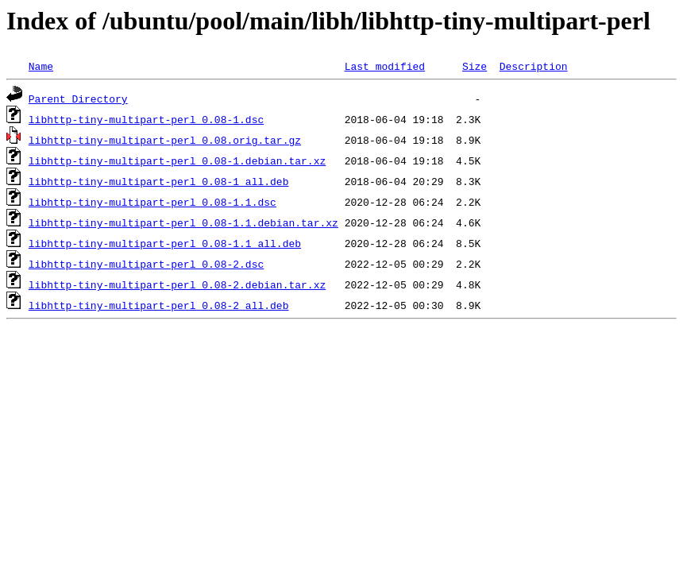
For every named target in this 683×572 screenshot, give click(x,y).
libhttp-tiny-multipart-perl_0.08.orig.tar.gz (165, 140)
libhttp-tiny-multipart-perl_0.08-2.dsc (146, 264)
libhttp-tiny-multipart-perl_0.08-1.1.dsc (152, 202)
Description (534, 66)
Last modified (385, 66)
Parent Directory (78, 98)
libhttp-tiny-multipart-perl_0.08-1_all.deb (159, 181)
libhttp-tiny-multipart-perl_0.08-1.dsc (146, 119)
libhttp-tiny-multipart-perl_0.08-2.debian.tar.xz (177, 284)
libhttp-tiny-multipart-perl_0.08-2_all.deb (159, 305)
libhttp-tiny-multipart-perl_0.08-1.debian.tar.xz (177, 160)
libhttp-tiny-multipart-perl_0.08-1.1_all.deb (165, 243)
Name (41, 66)
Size (474, 66)
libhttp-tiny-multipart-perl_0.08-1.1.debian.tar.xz (183, 222)
